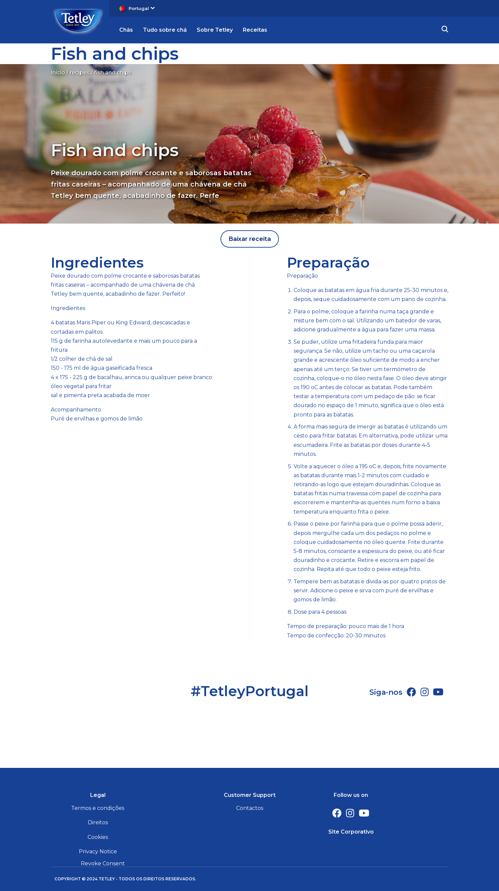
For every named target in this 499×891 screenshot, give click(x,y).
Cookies (98, 837)
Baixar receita (249, 239)
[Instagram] (425, 692)
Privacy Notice (98, 851)
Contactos (249, 808)
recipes (80, 72)
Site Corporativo (351, 832)
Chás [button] (126, 30)
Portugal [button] (142, 8)
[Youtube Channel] (438, 692)
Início (58, 72)
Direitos (98, 822)
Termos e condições (97, 808)
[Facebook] (411, 692)
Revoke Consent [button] (103, 863)
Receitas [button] (255, 30)
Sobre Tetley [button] (215, 30)
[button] (445, 30)
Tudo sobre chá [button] (165, 30)
